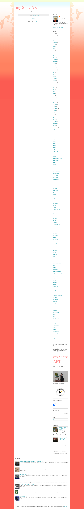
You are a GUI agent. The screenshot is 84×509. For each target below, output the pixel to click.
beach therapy (56, 166)
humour (54, 229)
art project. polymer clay (57, 151)
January (54, 57)
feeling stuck (55, 203)
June (54, 48)
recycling (55, 282)
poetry (54, 267)
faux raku (55, 201)
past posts (55, 261)
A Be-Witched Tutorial (24, 496)
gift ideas (55, 218)
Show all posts (36, 15)
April (54, 33)
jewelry (54, 237)
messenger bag (56, 248)
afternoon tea (55, 136)
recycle (54, 280)
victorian (54, 329)
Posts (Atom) (36, 21)
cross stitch (55, 186)
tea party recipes (56, 318)
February (55, 40)
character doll (55, 175)
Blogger (65, 506)
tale (54, 316)
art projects (55, 154)
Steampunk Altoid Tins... (24, 474)
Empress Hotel (56, 198)
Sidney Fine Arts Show (57, 291)
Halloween (55, 222)
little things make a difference (58, 243)
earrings (54, 194)
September (55, 38)
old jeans (55, 258)
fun (53, 211)
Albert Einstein (56, 137)
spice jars (55, 297)
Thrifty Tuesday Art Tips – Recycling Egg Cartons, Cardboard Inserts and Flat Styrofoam (60, 447)
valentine (55, 323)
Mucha (54, 252)
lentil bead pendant (56, 241)
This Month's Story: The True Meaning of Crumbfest (63, 428)
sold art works (55, 293)
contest (54, 184)
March (54, 67)
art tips (54, 162)
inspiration (55, 231)
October (54, 44)
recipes (54, 278)
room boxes (55, 286)
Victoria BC (55, 327)
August (54, 87)
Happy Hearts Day (56, 224)
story (54, 306)
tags (54, 314)
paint (54, 259)
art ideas (54, 147)
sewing (54, 290)
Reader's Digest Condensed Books (59, 276)
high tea (54, 226)
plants (54, 265)
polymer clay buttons (57, 271)
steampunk (55, 301)
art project (55, 149)
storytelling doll (56, 312)
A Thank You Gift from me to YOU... (27, 467)
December (55, 35)
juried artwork (55, 239)
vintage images (56, 331)
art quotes (55, 156)
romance (55, 284)
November (55, 61)
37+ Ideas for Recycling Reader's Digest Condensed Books (63, 438)
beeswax (55, 169)
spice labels (55, 299)
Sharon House (63, 16)
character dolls (56, 177)
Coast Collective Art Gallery (58, 182)
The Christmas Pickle (23, 490)
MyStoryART (55, 403)
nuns (54, 256)
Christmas (55, 181)
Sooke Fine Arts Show (57, 295)
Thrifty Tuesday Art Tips (57, 320)
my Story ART (27, 7)
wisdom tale (55, 335)
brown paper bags (56, 171)
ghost (54, 216)
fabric (54, 199)
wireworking (55, 333)
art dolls (54, 145)
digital (54, 192)
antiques (54, 139)
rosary (54, 288)
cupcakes (55, 188)
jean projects (55, 235)
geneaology (55, 214)
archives (54, 141)
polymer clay (55, 269)
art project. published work (58, 152)
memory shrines (56, 246)
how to (54, 228)
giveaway (55, 220)
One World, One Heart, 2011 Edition (27, 484)
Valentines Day (56, 325)
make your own (56, 244)
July (54, 46)
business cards (56, 173)
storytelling (55, 310)
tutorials (54, 321)
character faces (56, 179)
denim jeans (55, 190)
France (54, 207)
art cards (55, 143)
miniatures (55, 250)
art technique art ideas (57, 158)
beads (54, 167)
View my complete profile (58, 27)
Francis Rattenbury (56, 209)
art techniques (56, 160)
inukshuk (55, 233)
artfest (54, 164)
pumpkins (55, 274)
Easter (54, 196)
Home (33, 18)
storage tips (55, 303)
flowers (54, 205)
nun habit (55, 254)
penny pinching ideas (57, 263)
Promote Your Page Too (57, 406)
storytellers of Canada (57, 308)
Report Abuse (56, 338)
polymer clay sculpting (57, 273)
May (54, 93)
